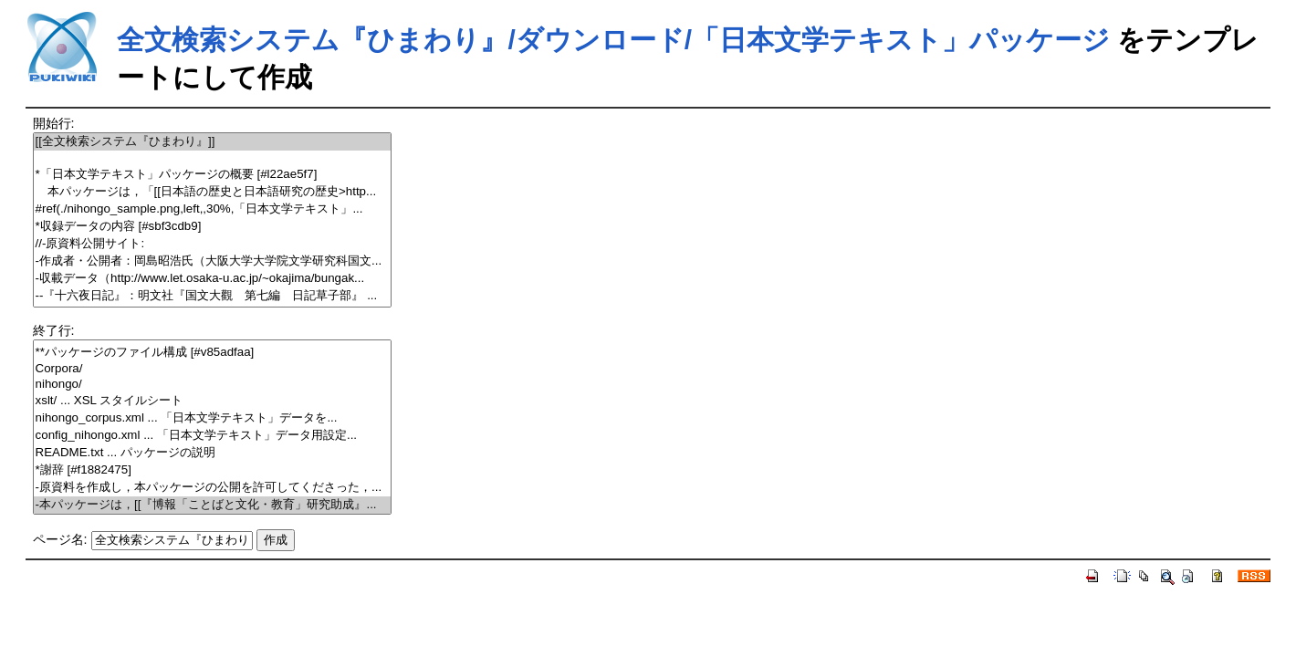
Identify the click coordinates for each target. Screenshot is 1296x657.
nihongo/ (213, 384)
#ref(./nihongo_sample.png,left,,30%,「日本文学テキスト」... (213, 209)
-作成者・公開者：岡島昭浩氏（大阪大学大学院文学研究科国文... (213, 261)
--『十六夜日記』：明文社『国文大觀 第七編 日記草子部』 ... (213, 296)
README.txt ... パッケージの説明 (213, 453)
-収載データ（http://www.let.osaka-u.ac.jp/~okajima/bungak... (213, 278)
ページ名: (60, 539)
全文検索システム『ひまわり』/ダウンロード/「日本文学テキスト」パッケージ (613, 40)
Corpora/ (213, 369)
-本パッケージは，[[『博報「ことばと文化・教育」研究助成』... (213, 505)
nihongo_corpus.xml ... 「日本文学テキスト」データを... (213, 418)
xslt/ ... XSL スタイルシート (213, 401)
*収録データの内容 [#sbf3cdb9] (213, 226)
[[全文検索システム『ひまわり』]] (213, 142)
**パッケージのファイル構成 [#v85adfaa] (213, 352)
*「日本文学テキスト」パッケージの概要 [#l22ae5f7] (213, 174)
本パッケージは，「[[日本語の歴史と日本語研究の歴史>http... (213, 192)
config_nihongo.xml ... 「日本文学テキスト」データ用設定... (213, 435)
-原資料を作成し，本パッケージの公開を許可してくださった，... (213, 487)
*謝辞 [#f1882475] (213, 470)
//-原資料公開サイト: (213, 244)
